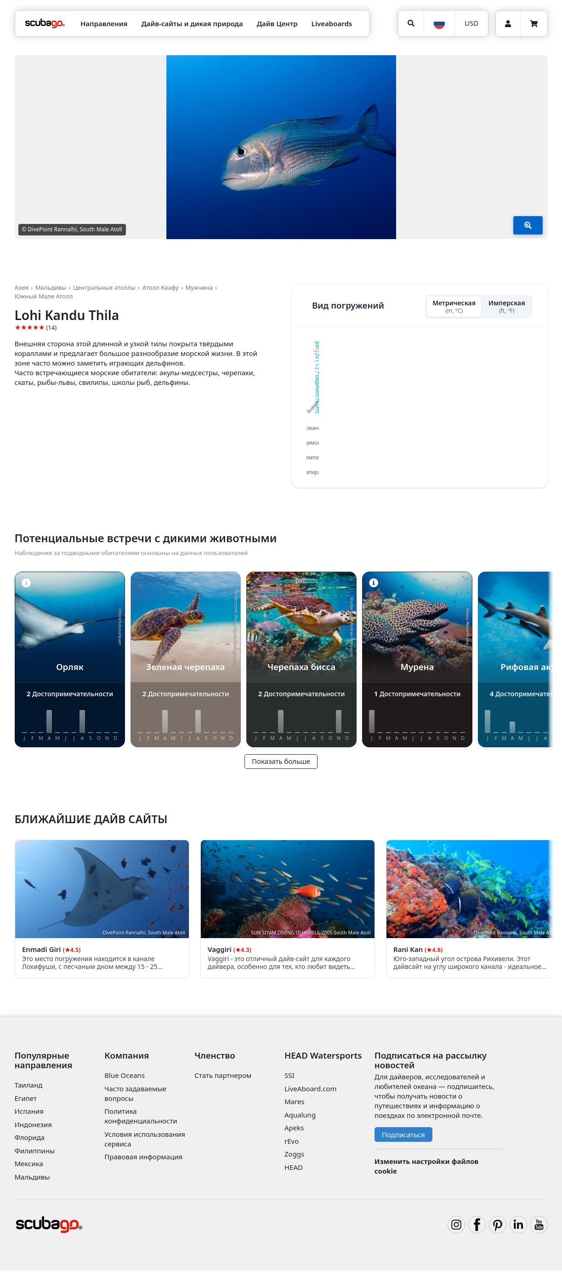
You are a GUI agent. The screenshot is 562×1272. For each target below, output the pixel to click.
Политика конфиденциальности (140, 1117)
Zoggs (294, 1155)
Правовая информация (143, 1158)
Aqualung (300, 1116)
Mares (294, 1103)
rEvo (291, 1142)
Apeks (294, 1129)
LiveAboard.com (310, 1089)
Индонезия (33, 1125)
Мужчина (198, 287)
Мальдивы (50, 287)
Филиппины (35, 1152)
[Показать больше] (528, 225)
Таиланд (29, 1086)
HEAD (293, 1168)
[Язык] (439, 23)
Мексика (29, 1164)
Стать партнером (222, 1077)
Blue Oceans (124, 1077)
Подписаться (403, 1135)
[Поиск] (411, 23)
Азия (21, 287)
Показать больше (281, 763)
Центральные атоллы (104, 287)
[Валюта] (471, 23)
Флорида (30, 1138)
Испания (29, 1112)
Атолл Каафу (160, 287)
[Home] (45, 23)
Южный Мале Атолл (44, 296)
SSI (289, 1077)
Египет (26, 1099)
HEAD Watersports (323, 1057)
